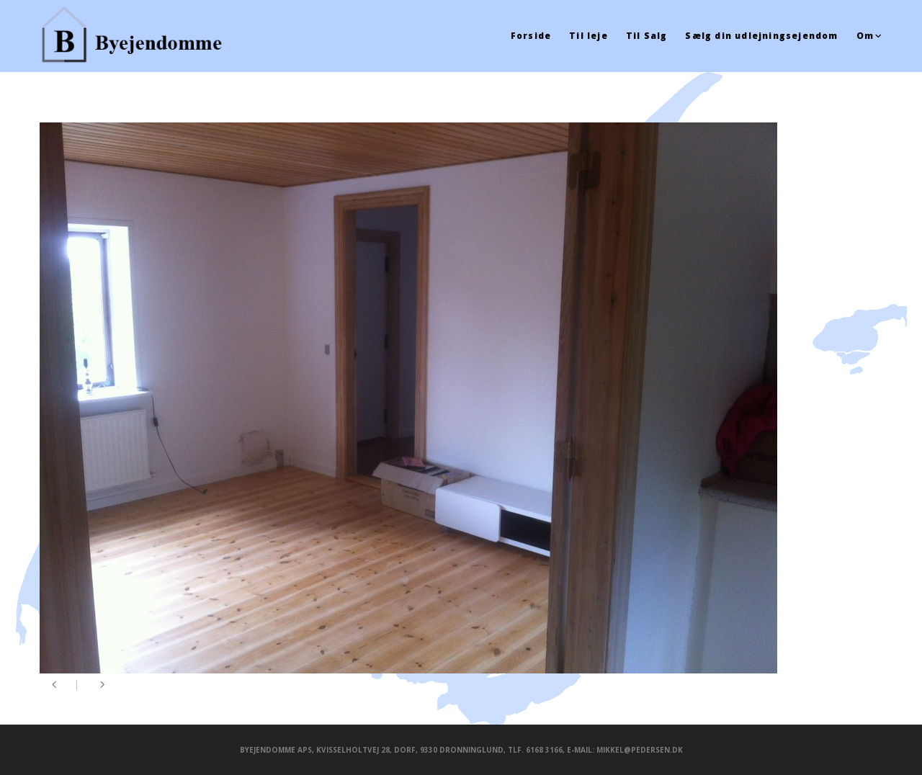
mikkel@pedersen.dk (639, 750)
